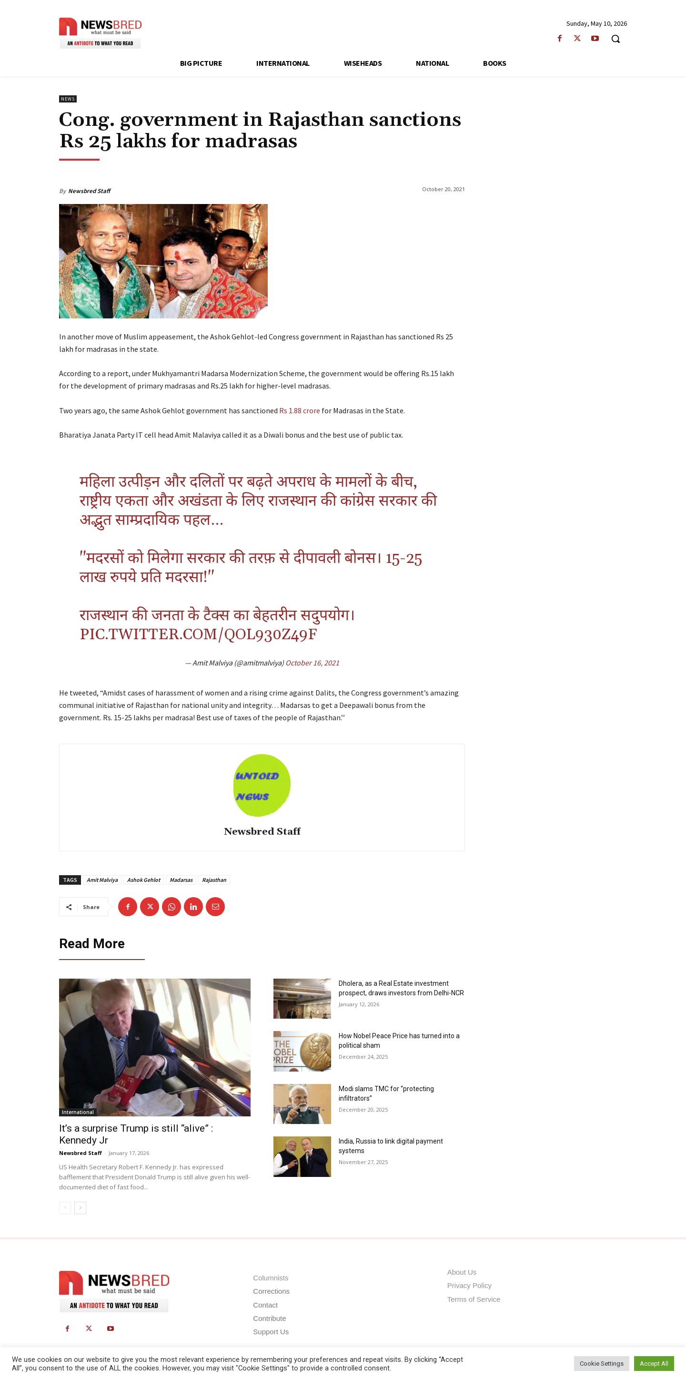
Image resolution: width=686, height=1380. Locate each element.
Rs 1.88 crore (299, 410)
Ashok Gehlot (143, 879)
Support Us (271, 1332)
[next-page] (80, 1208)
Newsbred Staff (89, 191)
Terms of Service (474, 1299)
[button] (615, 38)
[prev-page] (65, 1208)
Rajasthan (214, 879)
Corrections (271, 1291)
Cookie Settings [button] (602, 1363)
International (78, 1112)
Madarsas (181, 879)
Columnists (270, 1278)
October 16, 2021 (312, 662)
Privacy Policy (469, 1285)
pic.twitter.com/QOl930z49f (198, 634)
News (68, 98)
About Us (462, 1272)
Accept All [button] (654, 1363)
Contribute (269, 1318)
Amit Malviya (102, 879)
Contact (265, 1305)
